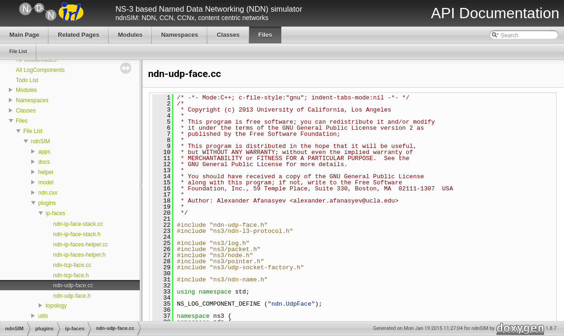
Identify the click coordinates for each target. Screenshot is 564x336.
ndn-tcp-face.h (71, 275)
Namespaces (32, 100)
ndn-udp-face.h (72, 296)
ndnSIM (40, 141)
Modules (26, 90)
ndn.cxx (47, 192)
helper (46, 172)
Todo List (27, 80)
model (46, 182)
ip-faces (55, 213)
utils (43, 316)
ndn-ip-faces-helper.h (79, 255)
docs (44, 162)
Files (21, 121)
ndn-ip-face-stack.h (77, 234)
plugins (47, 203)
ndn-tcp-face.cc (72, 265)
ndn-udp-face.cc (73, 285)
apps (44, 151)
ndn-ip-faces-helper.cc (80, 244)
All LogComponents (40, 70)
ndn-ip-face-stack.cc (78, 224)
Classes (26, 110)
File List (32, 131)
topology (56, 305)
